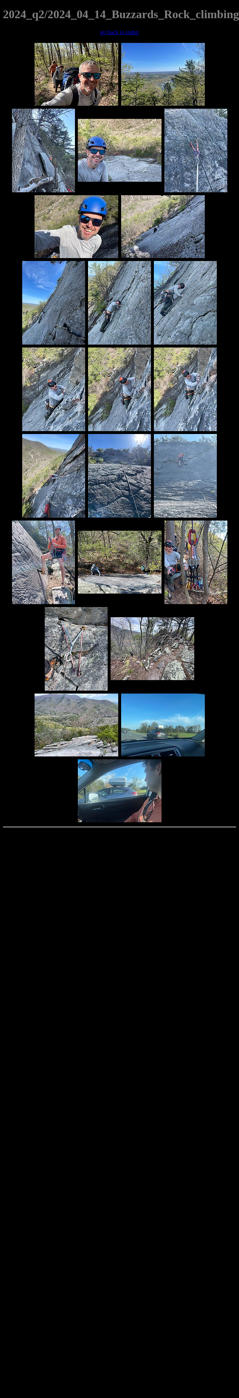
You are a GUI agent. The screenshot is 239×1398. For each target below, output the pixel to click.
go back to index (119, 32)
